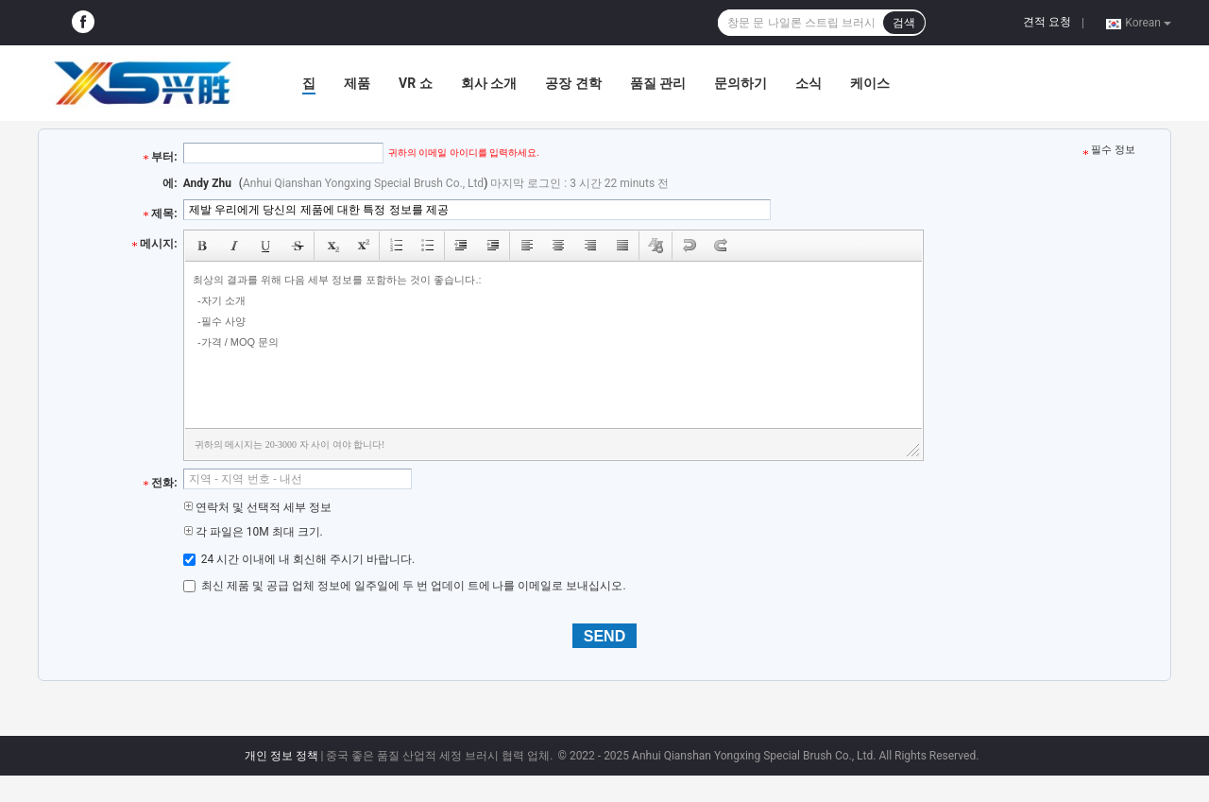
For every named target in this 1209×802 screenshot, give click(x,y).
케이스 (870, 83)
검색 (904, 22)
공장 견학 (573, 83)
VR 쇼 (416, 83)
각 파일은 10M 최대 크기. (253, 531)
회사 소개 (489, 83)
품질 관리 (658, 83)
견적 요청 (1047, 21)
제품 (357, 83)
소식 (808, 83)
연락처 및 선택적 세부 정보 (257, 507)
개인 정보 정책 (281, 755)
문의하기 (740, 83)
